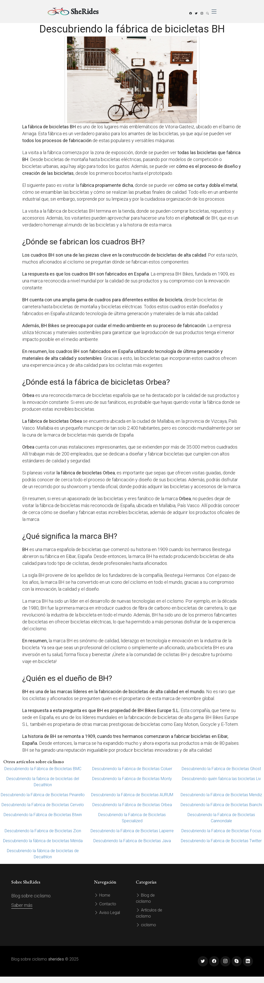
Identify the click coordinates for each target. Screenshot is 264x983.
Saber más (21, 905)
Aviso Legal (107, 912)
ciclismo (146, 924)
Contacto (105, 903)
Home (102, 895)
